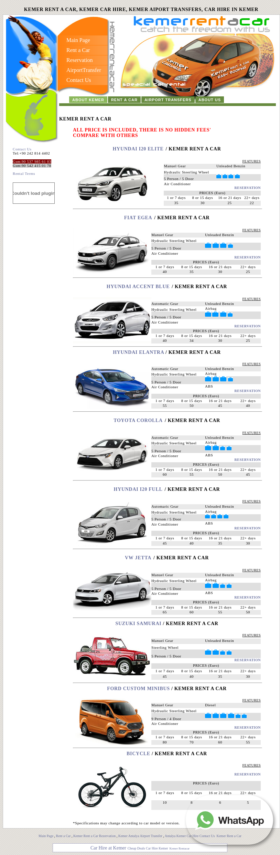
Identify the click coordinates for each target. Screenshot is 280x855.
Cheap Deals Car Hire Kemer (148, 848)
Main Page (46, 836)
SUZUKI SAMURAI (139, 623)
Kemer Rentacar (179, 848)
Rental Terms (24, 173)
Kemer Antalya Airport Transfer (140, 836)
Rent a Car (63, 836)
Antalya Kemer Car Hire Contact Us (190, 836)
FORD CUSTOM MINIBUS (138, 688)
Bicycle (138, 753)
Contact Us (22, 149)
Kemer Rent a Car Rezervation (94, 836)
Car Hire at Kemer (108, 848)
